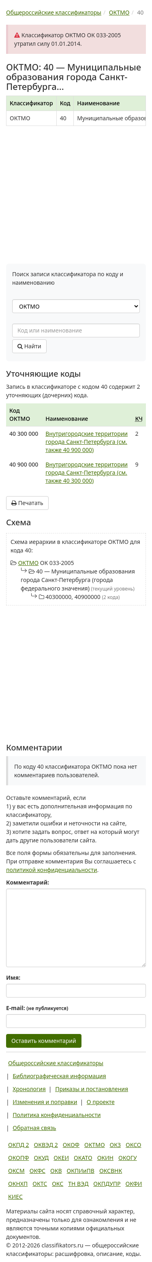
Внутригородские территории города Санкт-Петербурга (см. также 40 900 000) (86, 442)
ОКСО (133, 1145)
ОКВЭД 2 (46, 1145)
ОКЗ (115, 1145)
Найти (29, 346)
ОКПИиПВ (80, 1171)
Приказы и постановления (91, 1089)
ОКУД (41, 1158)
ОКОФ (71, 1145)
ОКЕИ (61, 1158)
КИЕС (15, 1196)
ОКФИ (134, 1183)
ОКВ (56, 1171)
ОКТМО (28, 563)
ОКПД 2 (18, 1145)
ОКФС (37, 1171)
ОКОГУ (127, 1158)
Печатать (27, 503)
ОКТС (39, 1183)
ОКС (57, 1183)
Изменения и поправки (45, 1102)
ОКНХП (18, 1183)
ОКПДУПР (106, 1183)
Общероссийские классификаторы (55, 1063)
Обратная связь (34, 1128)
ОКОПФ (18, 1158)
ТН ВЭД (78, 1183)
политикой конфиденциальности (51, 870)
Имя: (13, 977)
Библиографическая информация (59, 1076)
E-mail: (37, 1008)
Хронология (29, 1089)
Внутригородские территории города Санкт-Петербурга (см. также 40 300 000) (86, 472)
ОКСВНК (110, 1171)
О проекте (101, 1102)
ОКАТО (83, 1158)
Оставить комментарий (43, 1041)
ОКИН (105, 1158)
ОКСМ (16, 1171)
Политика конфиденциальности (57, 1115)
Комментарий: (27, 882)
